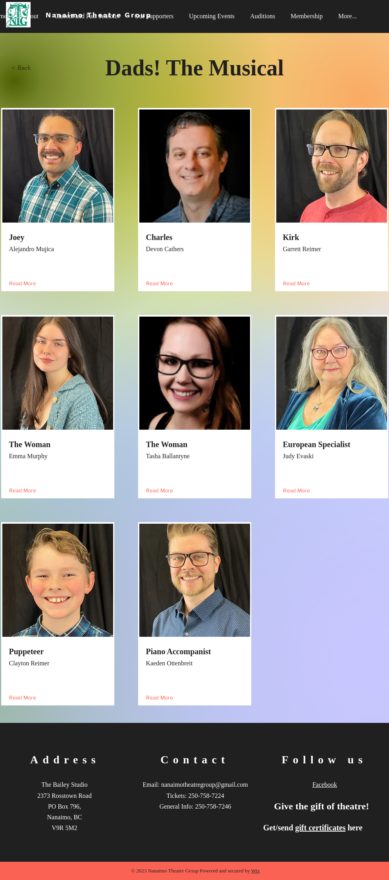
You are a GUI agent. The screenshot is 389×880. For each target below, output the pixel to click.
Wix (255, 871)
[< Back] (38, 68)
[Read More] (24, 283)
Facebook (324, 784)
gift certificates (320, 827)
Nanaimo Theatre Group (99, 15)
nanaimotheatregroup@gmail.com (204, 784)
